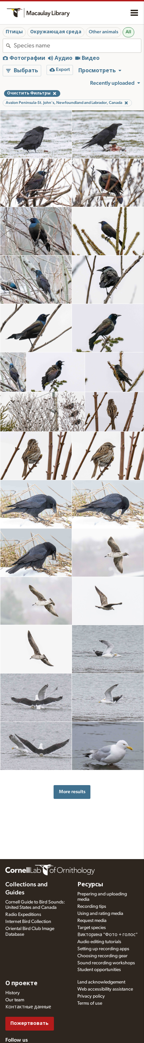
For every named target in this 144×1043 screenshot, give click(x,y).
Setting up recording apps (103, 949)
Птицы (14, 32)
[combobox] (77, 45)
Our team (14, 1000)
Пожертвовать (29, 1023)
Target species (91, 927)
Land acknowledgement (101, 982)
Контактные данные (28, 1007)
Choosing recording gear (102, 956)
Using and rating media (100, 913)
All (128, 32)
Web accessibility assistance (105, 989)
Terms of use (89, 1003)
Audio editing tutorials (99, 941)
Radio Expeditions (23, 914)
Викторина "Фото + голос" (107, 934)
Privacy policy (91, 996)
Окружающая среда (55, 32)
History (12, 993)
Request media (91, 920)
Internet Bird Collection (28, 921)
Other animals (103, 32)
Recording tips (91, 906)
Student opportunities (99, 969)
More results (72, 791)
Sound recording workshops (106, 963)
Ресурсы (90, 885)
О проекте (21, 983)
